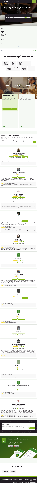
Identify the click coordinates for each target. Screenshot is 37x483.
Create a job (15, 466)
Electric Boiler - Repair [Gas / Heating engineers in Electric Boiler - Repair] (13, 48)
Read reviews (22, 140)
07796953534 (25, 142)
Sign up (20, 466)
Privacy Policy (9, 479)
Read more (4, 103)
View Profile (11, 142)
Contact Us (24, 479)
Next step (28, 17)
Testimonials (15, 467)
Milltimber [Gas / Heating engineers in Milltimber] (6, 456)
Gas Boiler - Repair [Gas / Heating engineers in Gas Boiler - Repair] (27, 49)
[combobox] (6, 127)
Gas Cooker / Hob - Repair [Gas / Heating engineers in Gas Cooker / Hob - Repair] (24, 54)
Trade (13, 125)
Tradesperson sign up (6, 467)
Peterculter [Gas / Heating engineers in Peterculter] (13, 456)
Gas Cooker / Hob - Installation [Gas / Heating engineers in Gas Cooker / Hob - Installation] (16, 54)
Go (34, 127)
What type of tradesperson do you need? (8, 411)
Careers (26, 469)
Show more (18, 58)
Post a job (10, 94)
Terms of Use (3, 479)
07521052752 (25, 206)
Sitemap (19, 479)
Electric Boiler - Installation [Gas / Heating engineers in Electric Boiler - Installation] (6, 48)
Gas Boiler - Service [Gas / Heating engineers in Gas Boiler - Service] (9, 54)
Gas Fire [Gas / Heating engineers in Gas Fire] (31, 54)
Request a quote (18, 142)
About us (26, 466)
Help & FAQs (15, 470)
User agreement (15, 472)
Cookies (14, 479)
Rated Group (27, 467)
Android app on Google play (16, 431)
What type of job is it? (18, 411)
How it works (15, 469)
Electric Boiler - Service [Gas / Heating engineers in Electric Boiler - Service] (20, 48)
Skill (23, 125)
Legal (25, 472)
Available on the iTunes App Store (10, 431)
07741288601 (25, 283)
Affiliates (26, 470)
